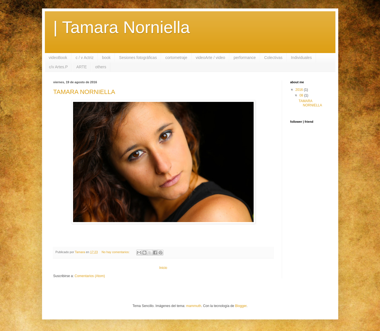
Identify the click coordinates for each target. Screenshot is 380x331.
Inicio (163, 268)
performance (245, 57)
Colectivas (273, 57)
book (106, 57)
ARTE (81, 67)
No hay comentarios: (116, 252)
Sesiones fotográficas (138, 57)
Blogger (241, 306)
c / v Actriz (85, 57)
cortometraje (176, 57)
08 (301, 95)
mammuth (193, 306)
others (100, 67)
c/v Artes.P (58, 67)
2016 (299, 90)
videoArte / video (210, 57)
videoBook (58, 57)
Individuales (301, 57)
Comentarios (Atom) (90, 276)
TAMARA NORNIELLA (84, 91)
